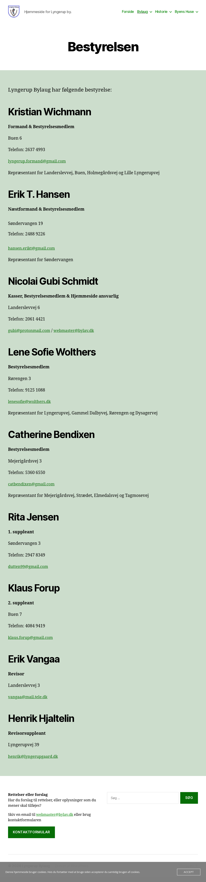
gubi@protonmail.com (30, 335)
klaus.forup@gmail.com (32, 642)
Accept (189, 872)
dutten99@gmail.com (29, 571)
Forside (128, 14)
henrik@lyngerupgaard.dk (34, 761)
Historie (161, 14)
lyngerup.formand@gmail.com (39, 166)
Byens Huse (184, 14)
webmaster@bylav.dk (78, 335)
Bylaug (142, 14)
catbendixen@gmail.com (33, 489)
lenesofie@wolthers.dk (31, 406)
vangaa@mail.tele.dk (29, 702)
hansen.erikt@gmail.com (33, 253)
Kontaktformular (31, 837)
